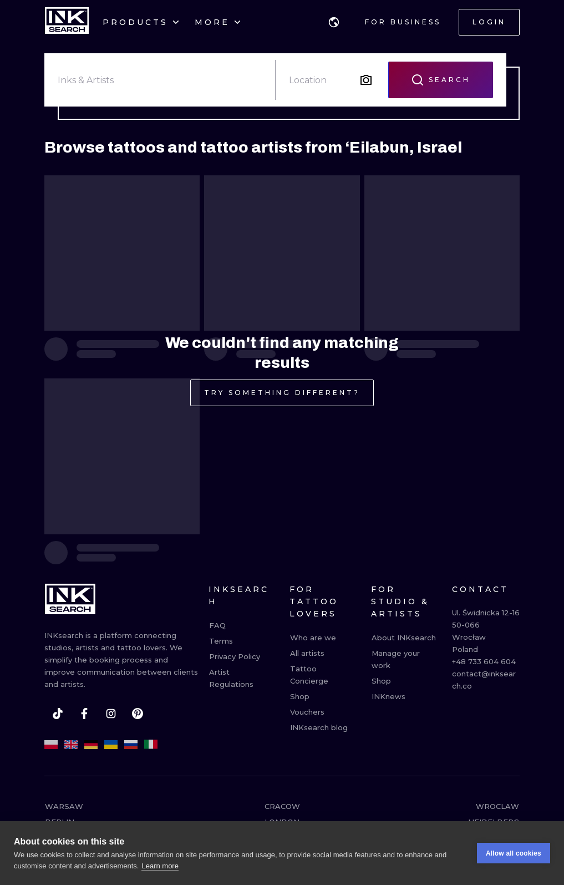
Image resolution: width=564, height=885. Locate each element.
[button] (334, 22)
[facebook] (84, 713)
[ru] (131, 744)
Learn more (159, 866)
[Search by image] (366, 80)
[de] (91, 744)
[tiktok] (57, 713)
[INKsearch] (66, 22)
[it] (150, 744)
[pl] (51, 744)
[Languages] (334, 22)
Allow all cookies (513, 854)
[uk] (111, 744)
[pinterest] (137, 713)
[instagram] (111, 713)
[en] (71, 744)
